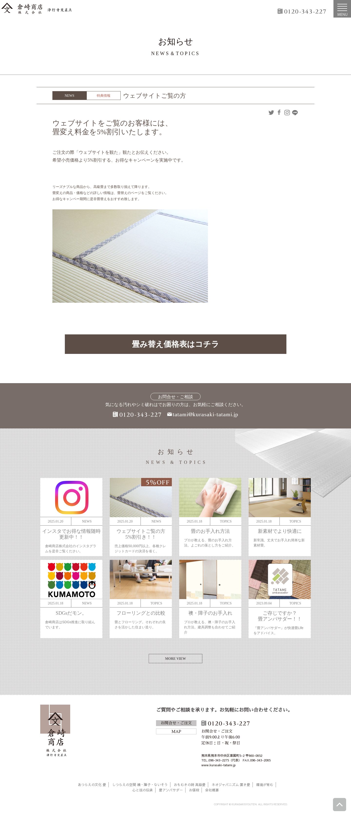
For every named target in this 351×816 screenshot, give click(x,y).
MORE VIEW (175, 659)
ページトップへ (339, 804)
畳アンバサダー (171, 789)
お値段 (194, 789)
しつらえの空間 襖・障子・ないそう (140, 784)
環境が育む (264, 784)
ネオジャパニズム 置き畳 (231, 784)
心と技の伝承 (142, 789)
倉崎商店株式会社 (55, 731)
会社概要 (212, 789)
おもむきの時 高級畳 (189, 784)
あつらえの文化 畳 (92, 784)
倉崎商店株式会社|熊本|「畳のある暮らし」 (36, 9)
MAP (176, 732)
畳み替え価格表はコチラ (175, 344)
